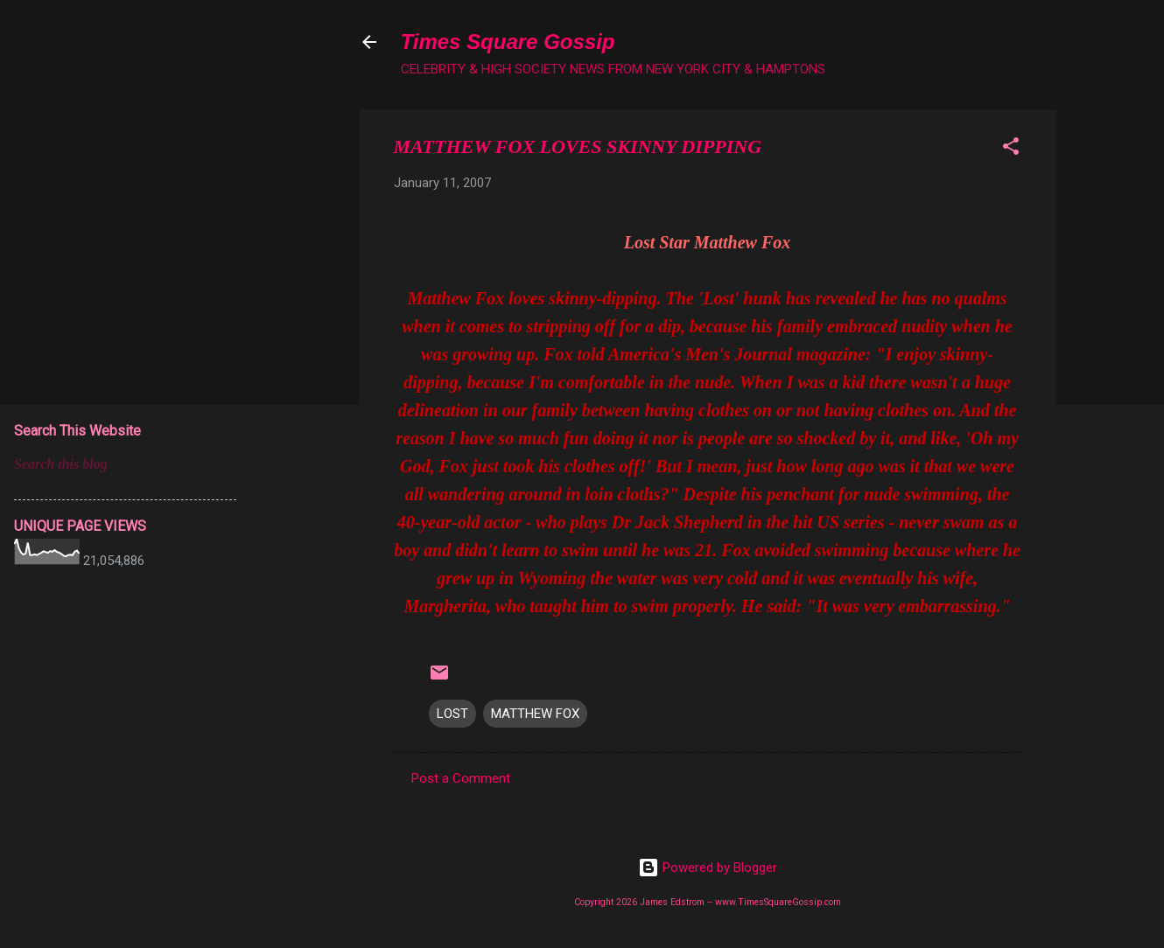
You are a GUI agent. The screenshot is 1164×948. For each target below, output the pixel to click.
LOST (452, 713)
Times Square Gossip (508, 41)
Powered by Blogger (707, 867)
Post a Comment (460, 778)
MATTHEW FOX (535, 713)
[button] (1010, 149)
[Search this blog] (125, 464)
